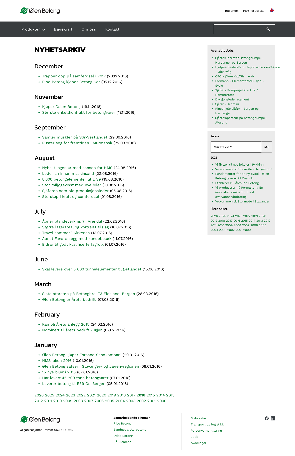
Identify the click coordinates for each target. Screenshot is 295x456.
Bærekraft (63, 29)
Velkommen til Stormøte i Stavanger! (242, 201)
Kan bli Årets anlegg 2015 (65, 324)
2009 (67, 401)
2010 (57, 401)
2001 (151, 401)
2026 (39, 395)
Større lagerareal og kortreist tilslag (75, 227)
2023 (70, 395)
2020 (101, 395)
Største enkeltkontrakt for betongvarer (78, 112)
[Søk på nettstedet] (244, 29)
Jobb (194, 437)
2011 (48, 401)
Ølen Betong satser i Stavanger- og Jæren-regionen (90, 366)
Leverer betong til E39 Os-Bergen (73, 383)
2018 (121, 395)
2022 (81, 395)
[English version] (271, 11)
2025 (49, 395)
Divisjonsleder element (232, 99)
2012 (38, 401)
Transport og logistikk (207, 424)
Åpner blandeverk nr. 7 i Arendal (72, 221)
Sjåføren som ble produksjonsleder (75, 190)
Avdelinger (198, 443)
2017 (131, 395)
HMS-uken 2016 (57, 360)
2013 (170, 395)
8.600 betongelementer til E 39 (71, 179)
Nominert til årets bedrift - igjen (72, 330)
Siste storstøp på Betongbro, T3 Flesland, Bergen (88, 293)
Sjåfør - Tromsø (227, 104)
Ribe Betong (122, 423)
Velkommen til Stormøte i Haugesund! (243, 169)
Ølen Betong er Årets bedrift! (69, 299)
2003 (130, 401)
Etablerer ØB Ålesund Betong (237, 183)
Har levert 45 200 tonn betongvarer (75, 378)
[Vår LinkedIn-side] (273, 431)
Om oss (89, 29)
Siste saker (199, 418)
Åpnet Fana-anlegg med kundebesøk (76, 238)
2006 (99, 401)
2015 (151, 395)
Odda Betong (123, 436)
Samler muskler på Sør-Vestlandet (74, 137)
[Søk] (270, 29)
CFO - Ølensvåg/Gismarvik (234, 76)
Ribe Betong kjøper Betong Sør (71, 82)
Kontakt (112, 29)
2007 (88, 401)
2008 (78, 401)
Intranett (231, 10)
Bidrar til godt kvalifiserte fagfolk (73, 244)
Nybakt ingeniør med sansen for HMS (77, 167)
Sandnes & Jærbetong (129, 429)
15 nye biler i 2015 (59, 372)
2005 (109, 401)
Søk (266, 147)
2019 (112, 395)
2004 (120, 401)
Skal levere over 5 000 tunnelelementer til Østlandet (92, 269)
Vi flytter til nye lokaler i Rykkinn (239, 164)
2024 (60, 395)
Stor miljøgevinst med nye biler (71, 185)
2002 (141, 401)
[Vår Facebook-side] (266, 430)
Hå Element (122, 442)
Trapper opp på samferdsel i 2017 (74, 76)
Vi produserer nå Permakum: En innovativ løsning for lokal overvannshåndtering (239, 192)
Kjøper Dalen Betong (61, 106)
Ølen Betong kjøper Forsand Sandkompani (81, 354)
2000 (161, 401)
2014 (160, 395)
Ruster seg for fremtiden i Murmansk (77, 143)
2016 (141, 395)
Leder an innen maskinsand (68, 173)
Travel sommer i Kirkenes (66, 232)
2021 (91, 395)
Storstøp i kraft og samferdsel (70, 196)
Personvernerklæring (206, 430)
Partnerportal (253, 10)
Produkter (30, 29)
